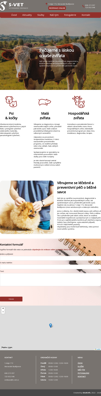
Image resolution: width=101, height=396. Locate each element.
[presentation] (17, 293)
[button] (50, 325)
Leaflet (97, 349)
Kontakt (86, 14)
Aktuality (27, 14)
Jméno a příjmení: (6, 254)
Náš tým (54, 14)
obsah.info (86, 393)
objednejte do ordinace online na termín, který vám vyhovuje (55, 249)
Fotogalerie (70, 14)
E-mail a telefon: (6, 262)
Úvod (14, 14)
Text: (2, 271)
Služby (40, 14)
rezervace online (57, 8)
